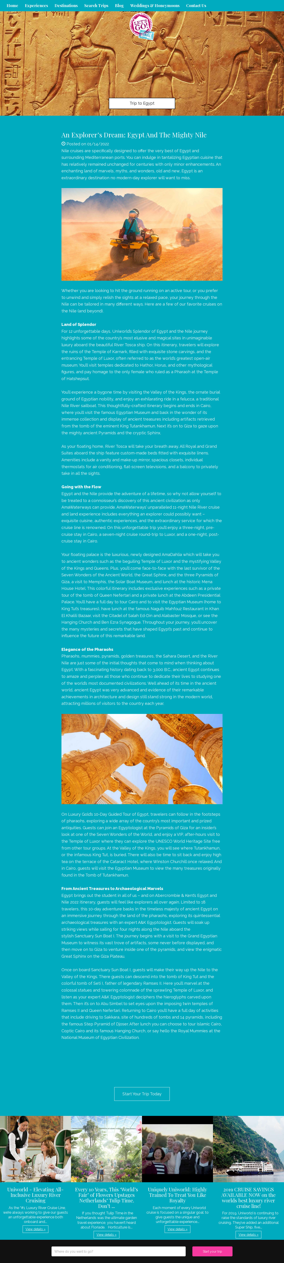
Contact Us (196, 5)
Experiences (36, 5)
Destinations (66, 5)
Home (12, 5)
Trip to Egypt (142, 103)
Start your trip (212, 1251)
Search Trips (96, 5)
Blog (119, 5)
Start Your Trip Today (142, 1094)
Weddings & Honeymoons (154, 5)
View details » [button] (35, 1229)
